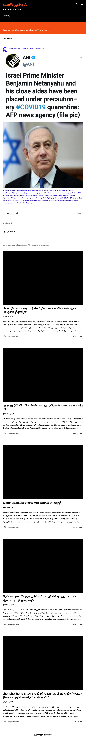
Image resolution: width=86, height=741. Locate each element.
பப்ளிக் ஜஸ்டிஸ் (15, 4)
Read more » (78, 336)
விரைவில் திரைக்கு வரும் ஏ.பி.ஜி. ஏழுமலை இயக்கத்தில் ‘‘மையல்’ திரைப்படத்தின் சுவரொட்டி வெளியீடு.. (43, 695)
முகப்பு (7, 15)
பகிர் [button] (79, 214)
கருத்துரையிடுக (9, 231)
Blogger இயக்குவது (43, 735)
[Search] (76, 4)
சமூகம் (11, 214)
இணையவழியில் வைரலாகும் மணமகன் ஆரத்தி (32, 502)
